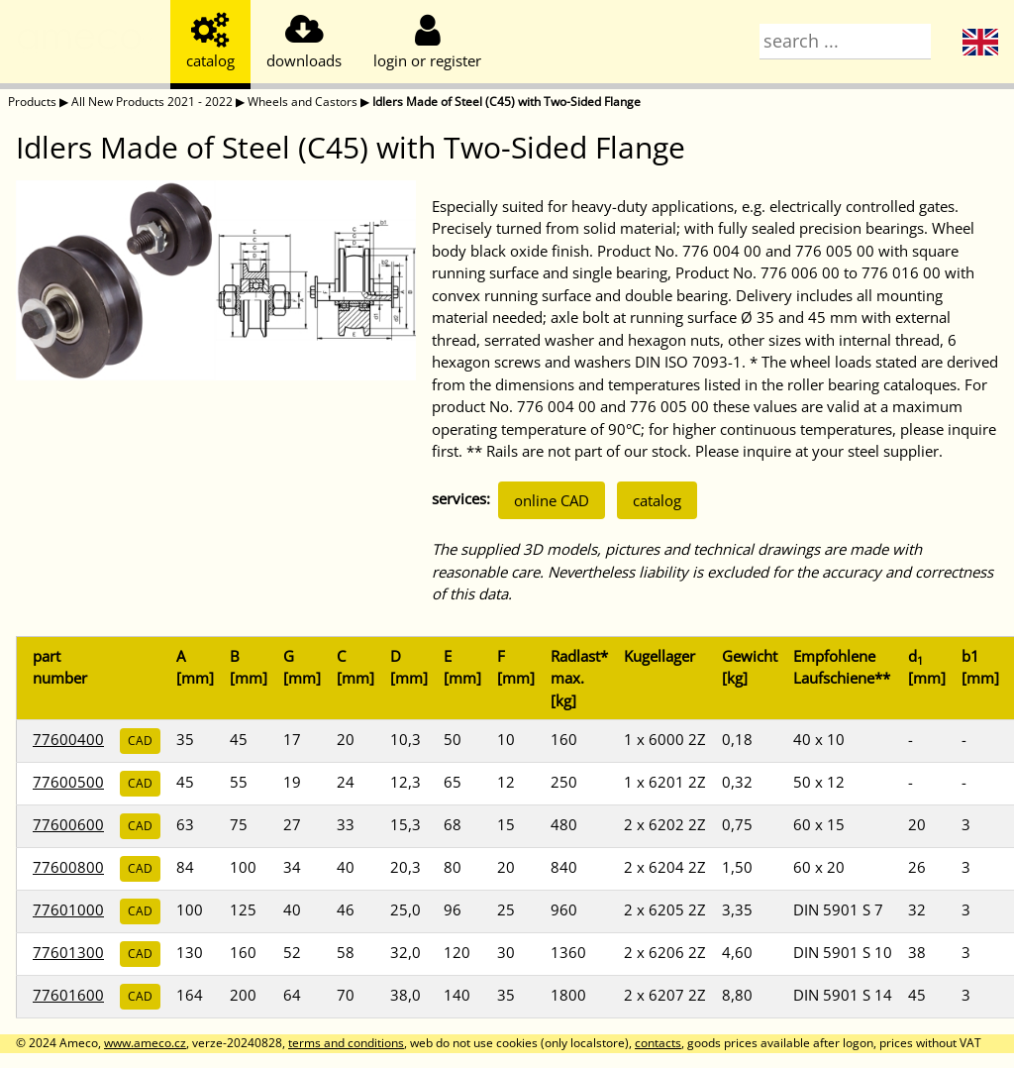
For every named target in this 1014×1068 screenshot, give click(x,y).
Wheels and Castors (302, 101)
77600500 (68, 782)
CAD (140, 740)
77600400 (68, 739)
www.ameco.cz (145, 1042)
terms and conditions (346, 1042)
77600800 (68, 867)
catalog (657, 500)
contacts (658, 1042)
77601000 (68, 909)
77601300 (68, 952)
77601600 (68, 995)
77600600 (68, 824)
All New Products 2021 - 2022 (152, 101)
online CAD (551, 500)
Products (32, 101)
